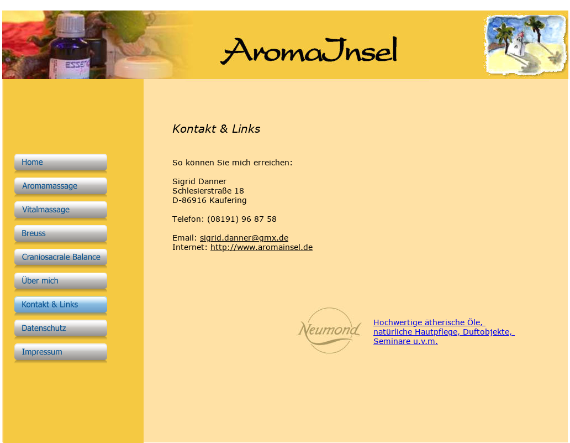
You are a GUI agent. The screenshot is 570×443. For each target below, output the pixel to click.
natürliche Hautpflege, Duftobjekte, (444, 331)
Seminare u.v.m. (405, 341)
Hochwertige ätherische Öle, (429, 322)
